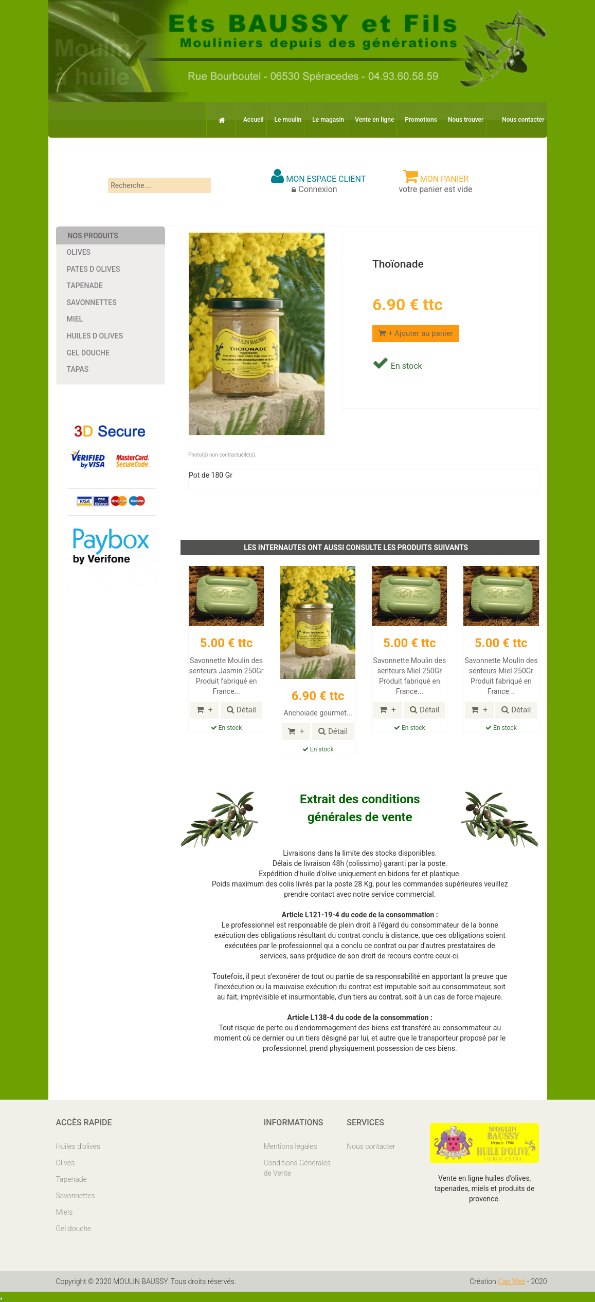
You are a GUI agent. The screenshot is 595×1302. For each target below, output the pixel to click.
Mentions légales (290, 1146)
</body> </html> (1, 1298)
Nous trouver (465, 119)
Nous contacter (523, 119)
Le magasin (328, 119)
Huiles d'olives (78, 1146)
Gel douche (88, 353)
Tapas (78, 369)
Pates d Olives (93, 269)
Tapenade (85, 285)
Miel (75, 319)
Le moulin (288, 119)
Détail (241, 709)
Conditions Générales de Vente (297, 1168)
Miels (64, 1212)
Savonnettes (92, 302)
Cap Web (512, 1281)
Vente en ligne (374, 119)
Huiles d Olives (95, 336)
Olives (79, 252)
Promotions (421, 119)
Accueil (253, 119)
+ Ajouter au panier (415, 333)
